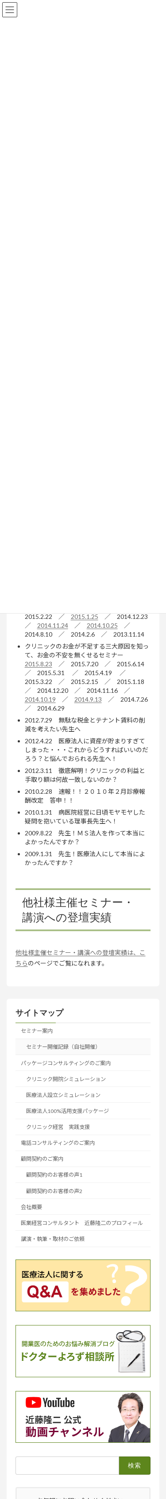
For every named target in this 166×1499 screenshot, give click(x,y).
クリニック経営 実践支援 (58, 1127)
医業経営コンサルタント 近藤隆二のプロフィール (82, 1223)
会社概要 (31, 1207)
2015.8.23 (38, 664)
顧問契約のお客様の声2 (54, 1191)
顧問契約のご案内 (42, 1158)
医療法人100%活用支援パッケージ (67, 1111)
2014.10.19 (40, 699)
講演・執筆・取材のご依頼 (53, 1239)
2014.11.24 (52, 625)
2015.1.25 (84, 616)
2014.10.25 (102, 625)
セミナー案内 (37, 1031)
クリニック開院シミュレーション (66, 1079)
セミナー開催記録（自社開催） (63, 1047)
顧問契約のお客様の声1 (54, 1175)
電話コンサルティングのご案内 (58, 1143)
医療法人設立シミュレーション (63, 1095)
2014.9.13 (88, 699)
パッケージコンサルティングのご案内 (66, 1063)
